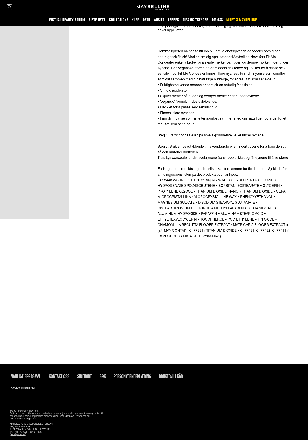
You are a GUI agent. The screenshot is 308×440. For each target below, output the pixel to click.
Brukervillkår (171, 376)
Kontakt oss (59, 376)
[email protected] (18, 434)
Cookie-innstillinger (23, 387)
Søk (103, 376)
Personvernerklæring (132, 376)
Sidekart (84, 376)
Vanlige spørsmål (26, 376)
